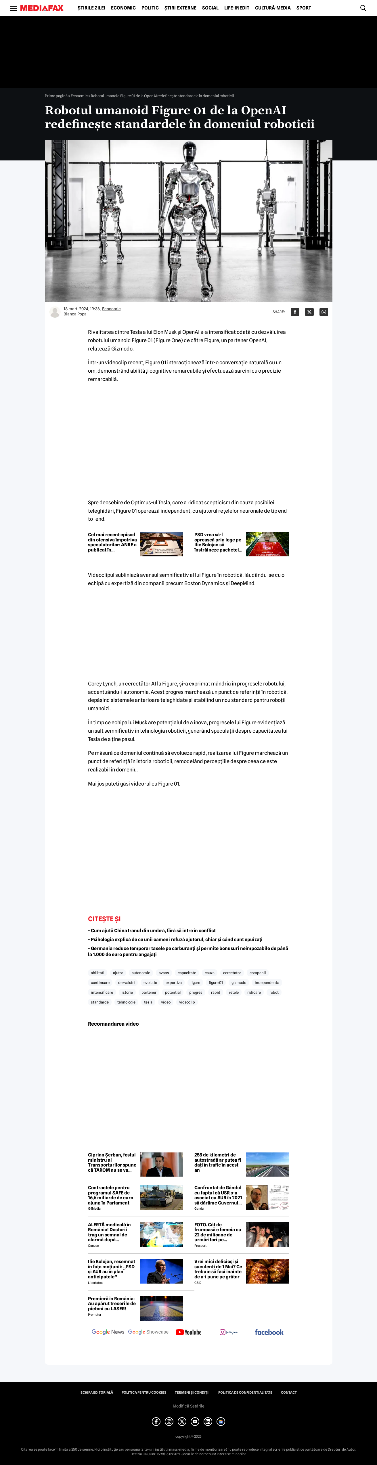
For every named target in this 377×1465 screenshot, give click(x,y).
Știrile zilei (91, 8)
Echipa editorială (97, 1393)
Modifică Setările (188, 1406)
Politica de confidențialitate (245, 1393)
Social (210, 8)
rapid (215, 992)
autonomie (141, 972)
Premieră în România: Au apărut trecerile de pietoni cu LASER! (112, 1303)
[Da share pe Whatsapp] (323, 312)
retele (234, 992)
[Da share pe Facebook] (295, 312)
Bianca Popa (75, 314)
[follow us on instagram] (229, 1332)
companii (258, 972)
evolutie (150, 982)
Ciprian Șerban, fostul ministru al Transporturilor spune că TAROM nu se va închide (112, 1162)
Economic (123, 8)
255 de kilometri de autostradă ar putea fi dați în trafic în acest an (217, 1162)
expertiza (174, 982)
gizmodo (238, 982)
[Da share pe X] (309, 312)
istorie (127, 992)
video (166, 1002)
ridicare (254, 992)
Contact (289, 1393)
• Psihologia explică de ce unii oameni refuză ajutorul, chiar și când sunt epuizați (175, 939)
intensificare (102, 992)
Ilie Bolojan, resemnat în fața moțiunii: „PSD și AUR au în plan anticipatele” (111, 1269)
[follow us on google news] (108, 1332)
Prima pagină (56, 95)
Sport (303, 8)
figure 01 (216, 982)
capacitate (187, 972)
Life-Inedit (236, 8)
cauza (210, 972)
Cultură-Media (273, 8)
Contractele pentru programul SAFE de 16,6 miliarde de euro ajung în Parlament (110, 1195)
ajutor (118, 972)
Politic (150, 8)
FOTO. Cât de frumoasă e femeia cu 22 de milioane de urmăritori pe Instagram (217, 1232)
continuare (100, 982)
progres (195, 992)
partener (148, 992)
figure (195, 982)
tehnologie (126, 1002)
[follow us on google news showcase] (148, 1332)
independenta (267, 982)
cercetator (232, 972)
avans (164, 972)
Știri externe (180, 8)
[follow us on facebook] (269, 1332)
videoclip (187, 1002)
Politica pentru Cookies (144, 1393)
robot (274, 992)
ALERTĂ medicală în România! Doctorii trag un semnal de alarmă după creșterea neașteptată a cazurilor (112, 1232)
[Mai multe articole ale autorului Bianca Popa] (55, 312)
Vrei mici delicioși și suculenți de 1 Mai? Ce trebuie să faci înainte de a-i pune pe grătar (218, 1269)
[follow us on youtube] (189, 1332)
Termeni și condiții (192, 1393)
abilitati (97, 972)
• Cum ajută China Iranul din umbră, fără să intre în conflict (152, 930)
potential (173, 992)
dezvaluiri (126, 982)
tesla (148, 1002)
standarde (100, 1002)
